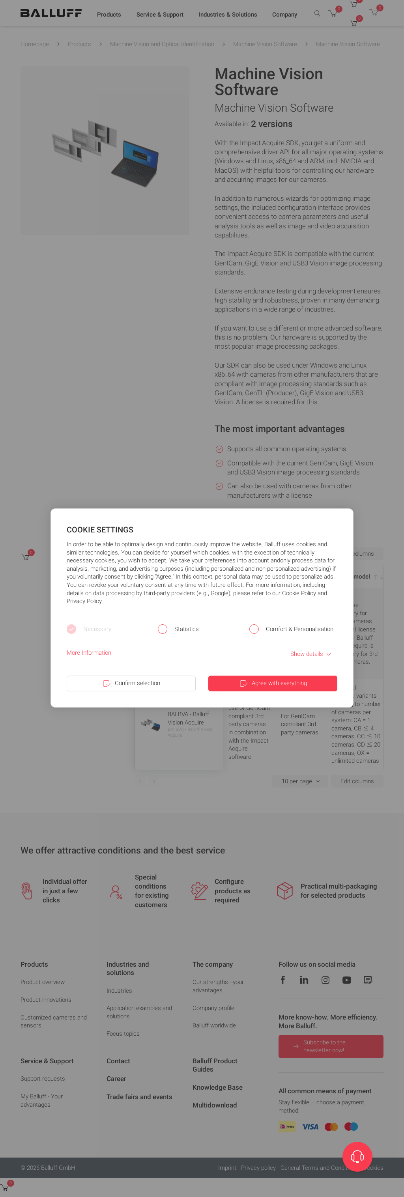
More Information (89, 652)
